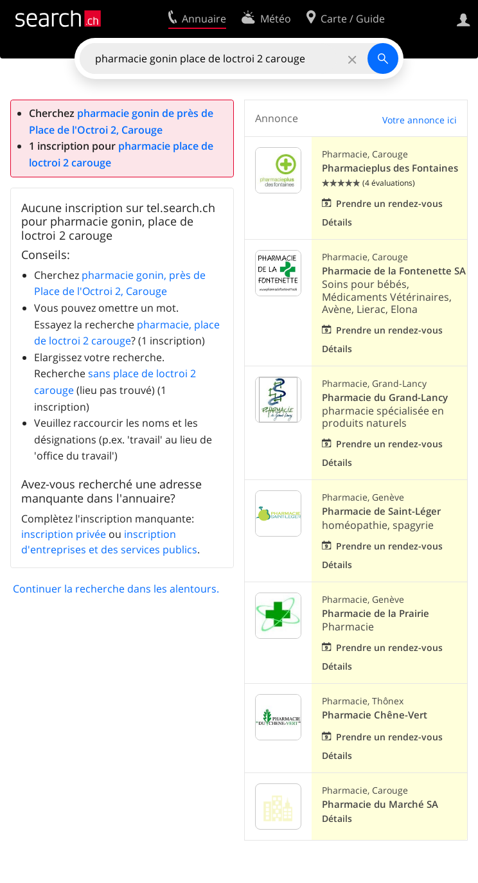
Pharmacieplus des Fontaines (390, 168)
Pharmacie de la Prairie (375, 613)
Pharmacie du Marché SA (380, 804)
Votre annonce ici (419, 120)
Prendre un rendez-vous (389, 203)
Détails (337, 222)
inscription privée (63, 534)
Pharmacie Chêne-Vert (374, 715)
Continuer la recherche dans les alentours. (116, 589)
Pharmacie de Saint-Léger (381, 511)
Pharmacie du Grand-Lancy (385, 397)
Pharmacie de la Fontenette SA (394, 271)
